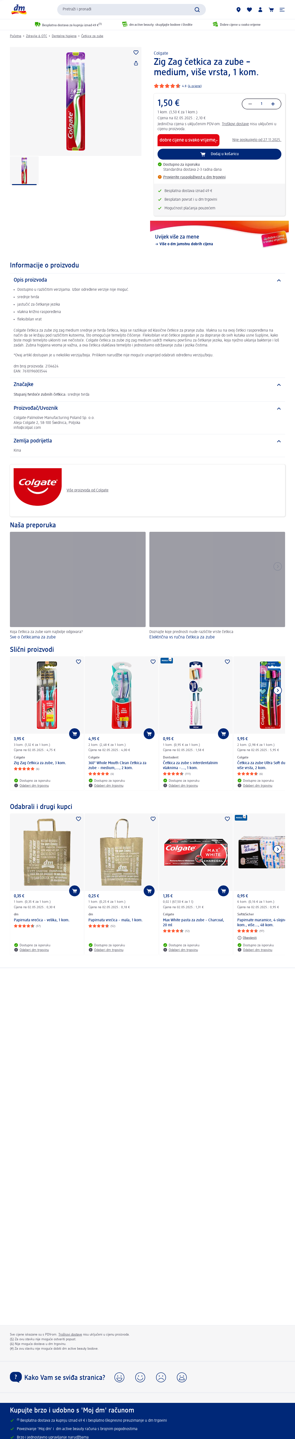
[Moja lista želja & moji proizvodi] (249, 10)
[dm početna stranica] (18, 9)
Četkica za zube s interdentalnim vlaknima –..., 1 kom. (190, 765)
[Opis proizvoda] (147, 280)
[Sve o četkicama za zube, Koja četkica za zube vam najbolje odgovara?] (78, 586)
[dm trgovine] (238, 10)
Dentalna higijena (64, 36)
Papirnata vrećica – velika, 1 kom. (42, 920)
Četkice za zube (92, 36)
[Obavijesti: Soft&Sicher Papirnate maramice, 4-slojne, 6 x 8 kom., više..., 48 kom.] (247, 937)
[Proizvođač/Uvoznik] (147, 408)
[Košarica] (271, 10)
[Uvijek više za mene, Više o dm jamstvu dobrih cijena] (219, 240)
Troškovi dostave (235, 124)
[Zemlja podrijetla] (147, 441)
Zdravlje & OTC (36, 36)
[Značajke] (147, 385)
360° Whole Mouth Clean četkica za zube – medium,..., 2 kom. (117, 765)
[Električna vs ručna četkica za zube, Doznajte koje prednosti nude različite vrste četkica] (217, 586)
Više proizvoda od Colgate (61, 490)
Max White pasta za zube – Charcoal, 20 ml (193, 922)
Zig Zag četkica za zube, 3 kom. (40, 763)
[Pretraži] (197, 9)
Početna (15, 36)
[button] (282, 10)
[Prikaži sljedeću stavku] (277, 690)
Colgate (161, 53)
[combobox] (131, 9)
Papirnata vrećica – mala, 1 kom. (115, 920)
